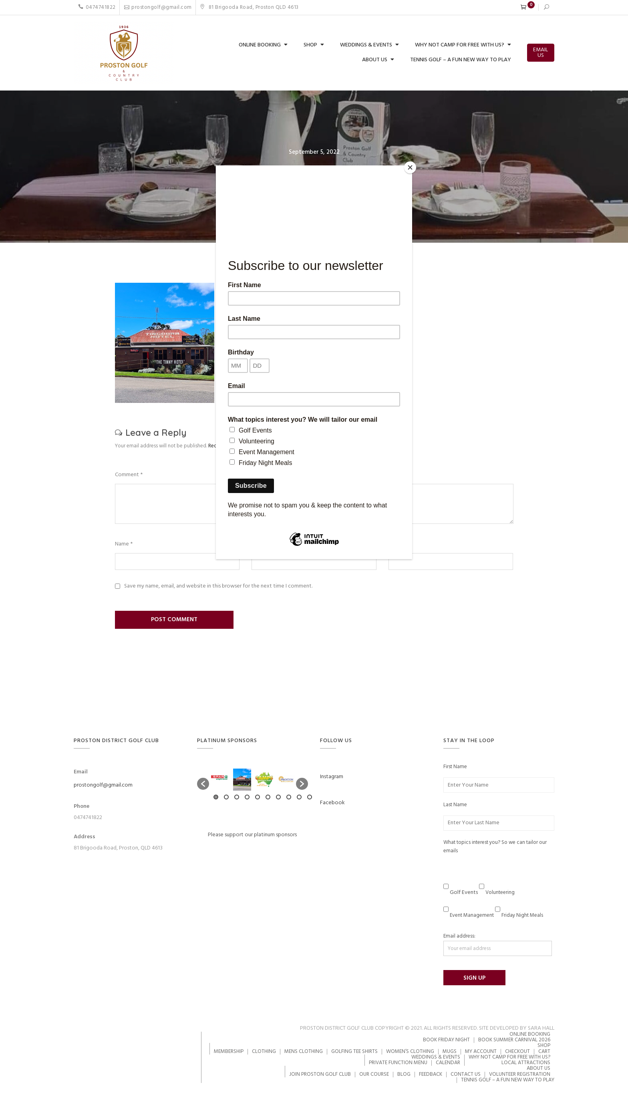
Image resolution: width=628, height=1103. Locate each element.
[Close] (410, 167)
